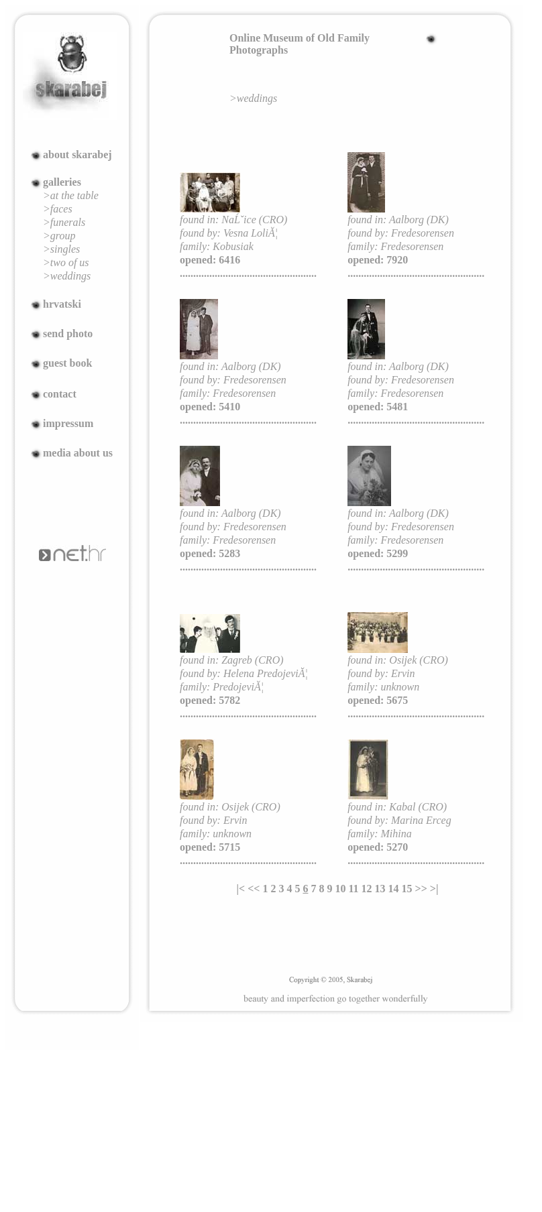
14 (393, 888)
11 (353, 888)
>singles (61, 249)
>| (434, 888)
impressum (68, 423)
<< (254, 888)
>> (421, 888)
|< (241, 888)
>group (59, 235)
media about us (78, 453)
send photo (68, 333)
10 (340, 888)
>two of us (66, 262)
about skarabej (77, 154)
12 (367, 888)
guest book (67, 363)
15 (407, 888)
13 (380, 888)
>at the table (71, 195)
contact (59, 394)
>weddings (67, 276)
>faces (57, 209)
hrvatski (62, 304)
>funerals (64, 222)
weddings (257, 98)
